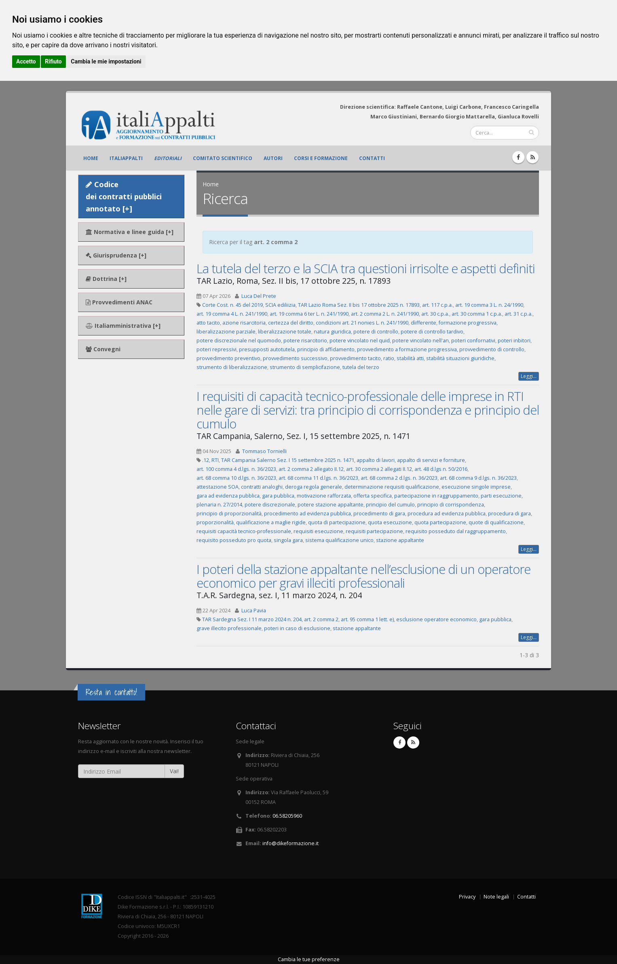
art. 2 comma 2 (321, 619)
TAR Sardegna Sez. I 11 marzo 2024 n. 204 (252, 619)
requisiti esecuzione (318, 531)
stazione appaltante (400, 540)
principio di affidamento (326, 349)
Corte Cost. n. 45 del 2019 (232, 305)
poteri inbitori (514, 340)
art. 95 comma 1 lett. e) (367, 619)
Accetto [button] (26, 61)
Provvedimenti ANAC (119, 302)
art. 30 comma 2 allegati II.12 (379, 469)
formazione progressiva (468, 322)
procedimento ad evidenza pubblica (307, 513)
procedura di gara (509, 513)
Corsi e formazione (321, 158)
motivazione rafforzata (324, 495)
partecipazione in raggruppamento (436, 495)
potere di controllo (375, 331)
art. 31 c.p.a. (518, 313)
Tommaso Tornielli (264, 451)
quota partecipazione (440, 522)
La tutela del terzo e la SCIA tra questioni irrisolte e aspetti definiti (366, 268)
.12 (205, 460)
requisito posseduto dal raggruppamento (456, 531)
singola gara (288, 540)
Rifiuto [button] (53, 61)
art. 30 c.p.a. (435, 313)
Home (90, 158)
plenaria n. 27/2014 (219, 504)
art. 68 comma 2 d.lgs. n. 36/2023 (399, 478)
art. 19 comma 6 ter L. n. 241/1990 (309, 313)
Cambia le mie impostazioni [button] (106, 61)
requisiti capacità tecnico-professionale (244, 531)
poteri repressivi (217, 349)
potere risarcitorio (305, 340)
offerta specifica (372, 495)
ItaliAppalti (126, 158)
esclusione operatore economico (436, 619)
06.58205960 (287, 815)
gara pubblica (278, 495)
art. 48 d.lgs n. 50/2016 (440, 469)
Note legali (496, 896)
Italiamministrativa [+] (123, 325)
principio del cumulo (390, 504)
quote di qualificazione (496, 522)
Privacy (467, 896)
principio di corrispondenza (450, 504)
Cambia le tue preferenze (309, 959)
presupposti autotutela (267, 349)
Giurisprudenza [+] (116, 255)
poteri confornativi (473, 340)
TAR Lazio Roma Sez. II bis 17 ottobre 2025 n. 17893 (359, 305)
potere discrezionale (270, 504)
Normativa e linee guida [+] (129, 232)
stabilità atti (410, 358)
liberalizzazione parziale (226, 331)
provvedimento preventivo (228, 358)
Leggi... (529, 376)
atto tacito (208, 322)
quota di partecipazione (337, 522)
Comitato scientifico (222, 158)
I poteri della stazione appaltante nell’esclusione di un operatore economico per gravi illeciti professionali (363, 576)
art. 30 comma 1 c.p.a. (477, 313)
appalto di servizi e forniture (431, 460)
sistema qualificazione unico (339, 540)
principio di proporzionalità (229, 513)
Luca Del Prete (258, 296)
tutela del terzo (360, 367)
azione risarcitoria (244, 322)
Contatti (372, 158)
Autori (273, 158)
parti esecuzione (501, 495)
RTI (215, 460)
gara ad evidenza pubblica (228, 495)
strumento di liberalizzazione (232, 367)
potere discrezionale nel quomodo (239, 340)
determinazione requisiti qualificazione (391, 486)
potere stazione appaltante (330, 504)
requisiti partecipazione (374, 531)
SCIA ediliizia (280, 305)
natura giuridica (332, 331)
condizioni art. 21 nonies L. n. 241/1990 (362, 322)
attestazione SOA (218, 486)
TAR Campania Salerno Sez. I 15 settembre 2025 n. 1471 (287, 460)
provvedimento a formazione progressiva (407, 349)
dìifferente (423, 322)
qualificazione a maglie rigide (271, 522)
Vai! (174, 771)
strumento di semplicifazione (305, 367)
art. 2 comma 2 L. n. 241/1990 (385, 313)
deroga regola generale (313, 486)
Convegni (103, 349)
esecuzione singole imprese (476, 486)
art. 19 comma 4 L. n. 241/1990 (232, 313)
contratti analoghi (262, 486)
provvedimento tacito (355, 358)
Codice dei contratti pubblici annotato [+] (124, 196)
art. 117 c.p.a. (437, 305)
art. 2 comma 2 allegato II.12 (311, 469)
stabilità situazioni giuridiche (460, 358)
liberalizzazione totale (284, 331)
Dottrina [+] (106, 279)
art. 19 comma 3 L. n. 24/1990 (489, 305)
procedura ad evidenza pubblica (447, 513)
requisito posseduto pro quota (234, 540)
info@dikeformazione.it (290, 843)
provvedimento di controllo (491, 349)
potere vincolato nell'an (420, 340)
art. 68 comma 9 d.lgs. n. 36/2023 (478, 478)
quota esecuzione (390, 522)
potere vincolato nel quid (360, 340)
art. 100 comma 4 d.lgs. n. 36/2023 (236, 469)
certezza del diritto (290, 322)
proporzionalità (215, 522)
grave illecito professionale (229, 628)
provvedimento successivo (295, 358)
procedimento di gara (379, 513)
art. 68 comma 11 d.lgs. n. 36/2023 (318, 478)
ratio (388, 358)
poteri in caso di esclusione (297, 628)
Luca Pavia (253, 610)
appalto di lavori (376, 460)
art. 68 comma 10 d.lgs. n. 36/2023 (236, 478)
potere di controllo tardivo (432, 331)
